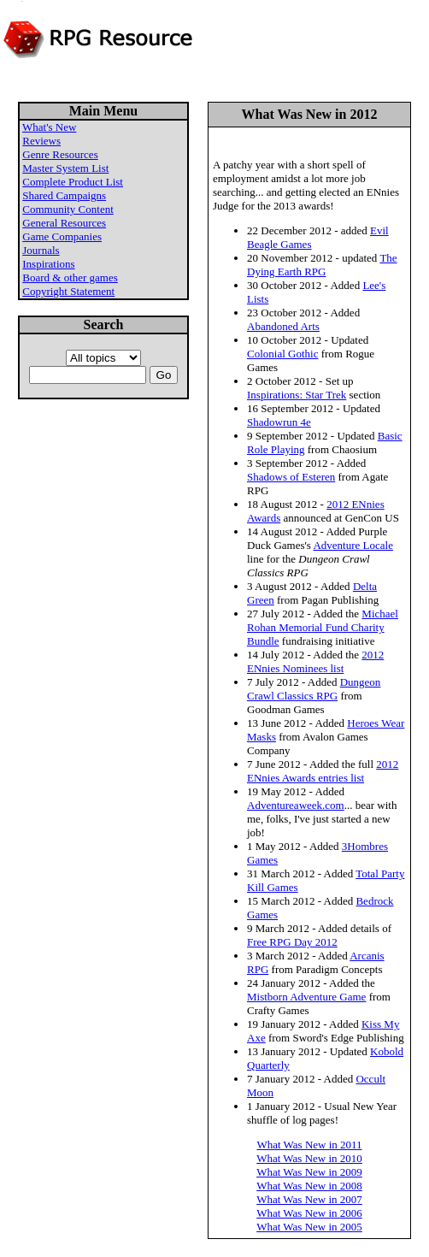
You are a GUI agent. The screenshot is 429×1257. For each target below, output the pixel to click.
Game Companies (62, 236)
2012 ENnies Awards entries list (322, 771)
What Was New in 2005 (309, 1226)
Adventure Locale (352, 545)
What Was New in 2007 (309, 1199)
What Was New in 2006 (309, 1213)
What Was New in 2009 (309, 1172)
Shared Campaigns (64, 195)
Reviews (41, 140)
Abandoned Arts (283, 326)
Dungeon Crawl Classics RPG (313, 689)
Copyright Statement (68, 291)
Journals (40, 250)
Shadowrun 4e (279, 422)
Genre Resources (59, 154)
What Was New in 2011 (308, 1144)
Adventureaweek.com (295, 805)
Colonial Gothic (282, 353)
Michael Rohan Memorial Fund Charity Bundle (322, 627)
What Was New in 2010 (309, 1158)
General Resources (64, 222)
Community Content (68, 209)
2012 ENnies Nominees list (315, 661)
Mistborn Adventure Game (306, 996)
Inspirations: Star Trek (296, 394)
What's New (49, 127)
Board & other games (70, 277)
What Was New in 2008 (309, 1185)
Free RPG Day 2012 (292, 941)
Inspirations (48, 263)
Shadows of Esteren (291, 476)
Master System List (65, 168)
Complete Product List (72, 181)
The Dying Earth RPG (322, 264)
